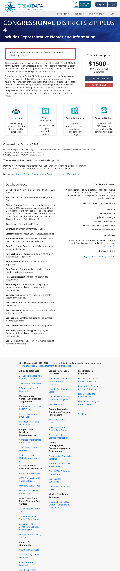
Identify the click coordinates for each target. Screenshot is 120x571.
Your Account (95, 13)
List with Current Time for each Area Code (88, 380)
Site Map (82, 414)
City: (8, 224)
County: (10, 228)
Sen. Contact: (12, 317)
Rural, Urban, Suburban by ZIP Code (30, 408)
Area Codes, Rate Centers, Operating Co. (59, 436)
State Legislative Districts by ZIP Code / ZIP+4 (29, 458)
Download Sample (99, 78)
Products (78, 13)
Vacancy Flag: (12, 294)
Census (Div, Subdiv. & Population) (59, 472)
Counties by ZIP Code (29, 549)
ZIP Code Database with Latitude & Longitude (30, 377)
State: (9, 233)
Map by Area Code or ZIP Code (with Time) (88, 387)
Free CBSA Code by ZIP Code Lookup (89, 403)
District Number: (14, 205)
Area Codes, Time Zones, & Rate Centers (29, 518)
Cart (111, 13)
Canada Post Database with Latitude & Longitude (59, 381)
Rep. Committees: (15, 276)
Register (101, 4)
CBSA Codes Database (29, 473)
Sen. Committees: (15, 325)
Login (112, 4)
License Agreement (45, 365)
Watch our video (63, 174)
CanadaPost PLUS (57, 404)
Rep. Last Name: (14, 253)
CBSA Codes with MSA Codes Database (29, 479)
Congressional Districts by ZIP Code (98, 256)
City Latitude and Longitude (27, 564)
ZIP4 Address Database (30, 383)
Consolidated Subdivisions (55, 480)
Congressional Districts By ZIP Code (30, 441)
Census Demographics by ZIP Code (29, 415)
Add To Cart (99, 85)
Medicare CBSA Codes (29, 485)
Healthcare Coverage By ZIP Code (29, 492)
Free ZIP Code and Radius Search (86, 395)
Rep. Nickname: (14, 261)
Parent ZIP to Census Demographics (29, 423)
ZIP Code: (10, 197)
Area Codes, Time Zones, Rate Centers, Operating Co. (29, 527)
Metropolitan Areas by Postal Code (59, 465)
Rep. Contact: (12, 269)
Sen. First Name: (14, 302)
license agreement (109, 244)
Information (61, 13)
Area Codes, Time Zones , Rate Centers (58, 429)
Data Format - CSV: (15, 189)
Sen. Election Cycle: (15, 340)
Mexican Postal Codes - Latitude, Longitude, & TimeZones (60, 504)
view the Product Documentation (30, 174)
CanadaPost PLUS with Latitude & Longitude (59, 398)
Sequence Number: (15, 238)
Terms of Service (27, 365)
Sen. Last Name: (14, 310)
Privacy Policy (65, 365)
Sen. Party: (11, 330)
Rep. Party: (11, 284)
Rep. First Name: (14, 246)
